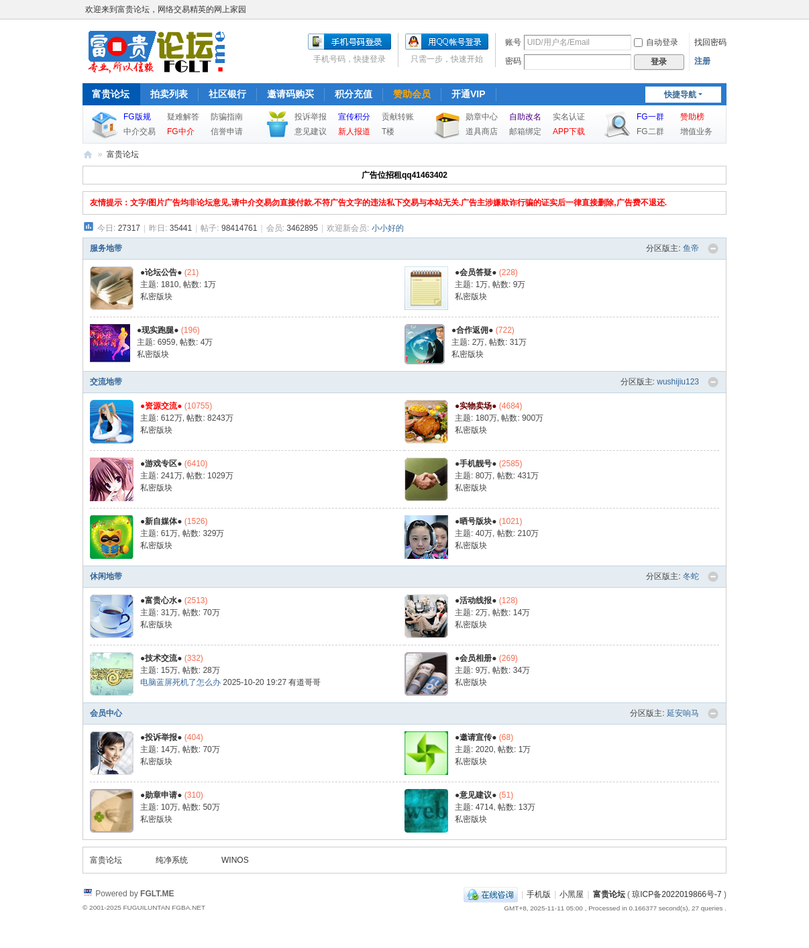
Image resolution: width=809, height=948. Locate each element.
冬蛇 (691, 576)
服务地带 (106, 248)
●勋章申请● (161, 795)
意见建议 (310, 131)
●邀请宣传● (476, 737)
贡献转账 (398, 116)
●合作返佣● (472, 330)
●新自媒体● (161, 521)
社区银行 (227, 94)
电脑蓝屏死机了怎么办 (180, 682)
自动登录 (656, 42)
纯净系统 (172, 860)
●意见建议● (476, 795)
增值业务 (696, 131)
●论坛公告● (161, 272)
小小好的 (388, 228)
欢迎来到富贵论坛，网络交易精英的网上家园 (165, 9)
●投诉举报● (161, 737)
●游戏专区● (161, 463)
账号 (513, 42)
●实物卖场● (476, 406)
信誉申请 (227, 131)
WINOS (235, 860)
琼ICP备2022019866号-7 (676, 894)
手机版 (539, 894)
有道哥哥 (304, 682)
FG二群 (650, 131)
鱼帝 (691, 248)
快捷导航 (680, 94)
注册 (702, 61)
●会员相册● (476, 658)
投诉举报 (310, 116)
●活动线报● (476, 600)
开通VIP (468, 94)
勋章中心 (482, 116)
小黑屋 (571, 894)
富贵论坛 (110, 94)
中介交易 (139, 131)
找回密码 (710, 42)
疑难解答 (183, 116)
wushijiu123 (678, 381)
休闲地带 (106, 576)
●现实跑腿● (158, 330)
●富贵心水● (161, 600)
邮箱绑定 (525, 131)
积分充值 (353, 94)
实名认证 (569, 116)
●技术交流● (161, 658)
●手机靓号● (476, 463)
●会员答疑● (476, 272)
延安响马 (683, 713)
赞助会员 (412, 94)
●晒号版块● (476, 521)
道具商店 (482, 131)
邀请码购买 (290, 94)
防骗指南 (227, 116)
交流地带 (106, 381)
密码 (513, 61)
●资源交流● (161, 406)
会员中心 (106, 713)
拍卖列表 (169, 94)
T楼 (388, 131)
